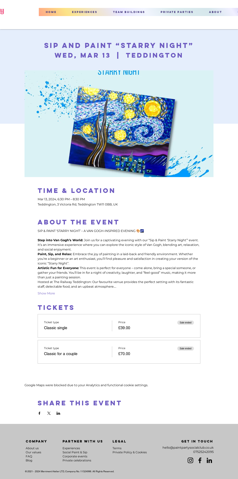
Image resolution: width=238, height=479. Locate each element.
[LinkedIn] (209, 460)
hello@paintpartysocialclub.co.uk (188, 447)
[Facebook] (200, 460)
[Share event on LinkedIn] (58, 413)
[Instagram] (190, 460)
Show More (46, 293)
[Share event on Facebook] (39, 413)
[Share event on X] (49, 413)
